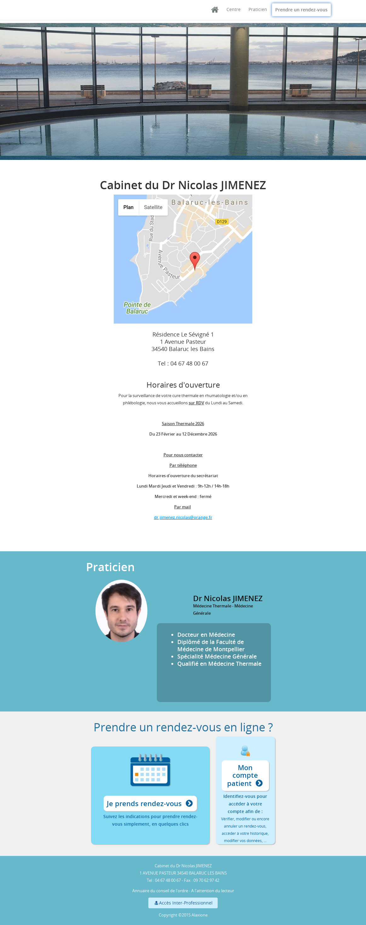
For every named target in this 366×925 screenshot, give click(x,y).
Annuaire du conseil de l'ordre (160, 890)
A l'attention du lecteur (212, 890)
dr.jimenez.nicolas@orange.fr (183, 517)
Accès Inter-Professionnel (183, 903)
